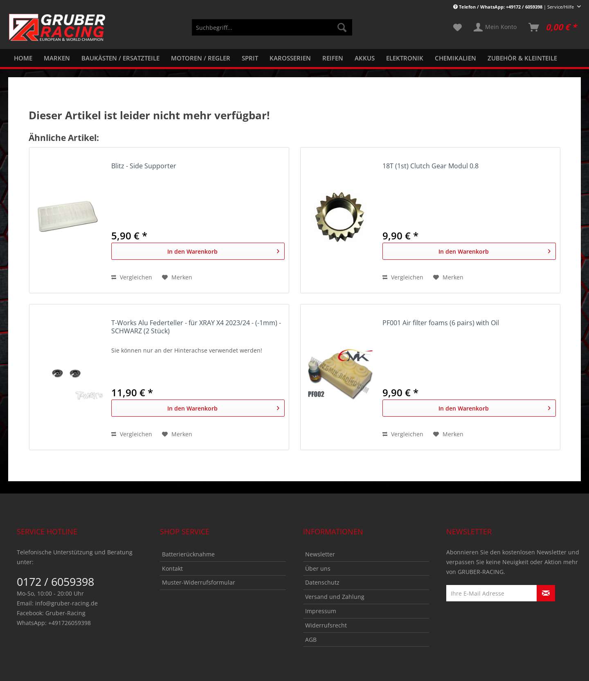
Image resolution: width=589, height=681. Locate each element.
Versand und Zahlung (334, 597)
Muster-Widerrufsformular (198, 582)
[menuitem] (272, 31)
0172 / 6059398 (55, 581)
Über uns (317, 568)
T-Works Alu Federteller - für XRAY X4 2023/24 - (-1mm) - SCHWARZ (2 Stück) (196, 327)
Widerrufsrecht (326, 625)
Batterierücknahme (188, 554)
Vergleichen (131, 277)
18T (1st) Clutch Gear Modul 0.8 (430, 166)
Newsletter (320, 554)
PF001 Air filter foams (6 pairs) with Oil (440, 323)
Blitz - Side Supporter (143, 166)
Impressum (320, 611)
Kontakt (172, 568)
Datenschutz (322, 582)
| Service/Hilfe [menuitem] (514, 7)
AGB (311, 639)
